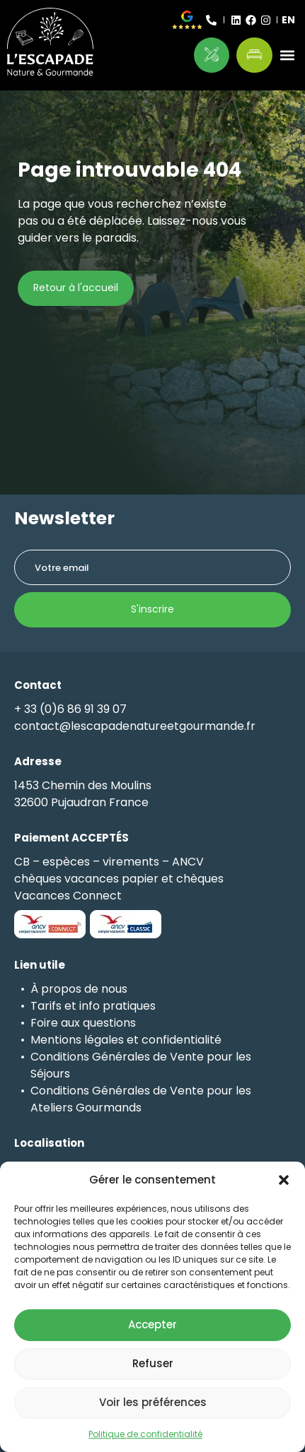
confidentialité (181, 1040)
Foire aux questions (83, 1023)
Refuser (152, 1363)
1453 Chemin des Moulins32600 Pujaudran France (82, 793)
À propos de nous (78, 989)
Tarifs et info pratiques (93, 1006)
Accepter (152, 1324)
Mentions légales (77, 1040)
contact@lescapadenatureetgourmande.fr (134, 726)
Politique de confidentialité (145, 1434)
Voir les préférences (153, 1402)
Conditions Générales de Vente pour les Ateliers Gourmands (140, 1099)
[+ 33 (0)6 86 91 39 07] (211, 20)
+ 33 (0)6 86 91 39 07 (70, 709)
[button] (284, 1180)
